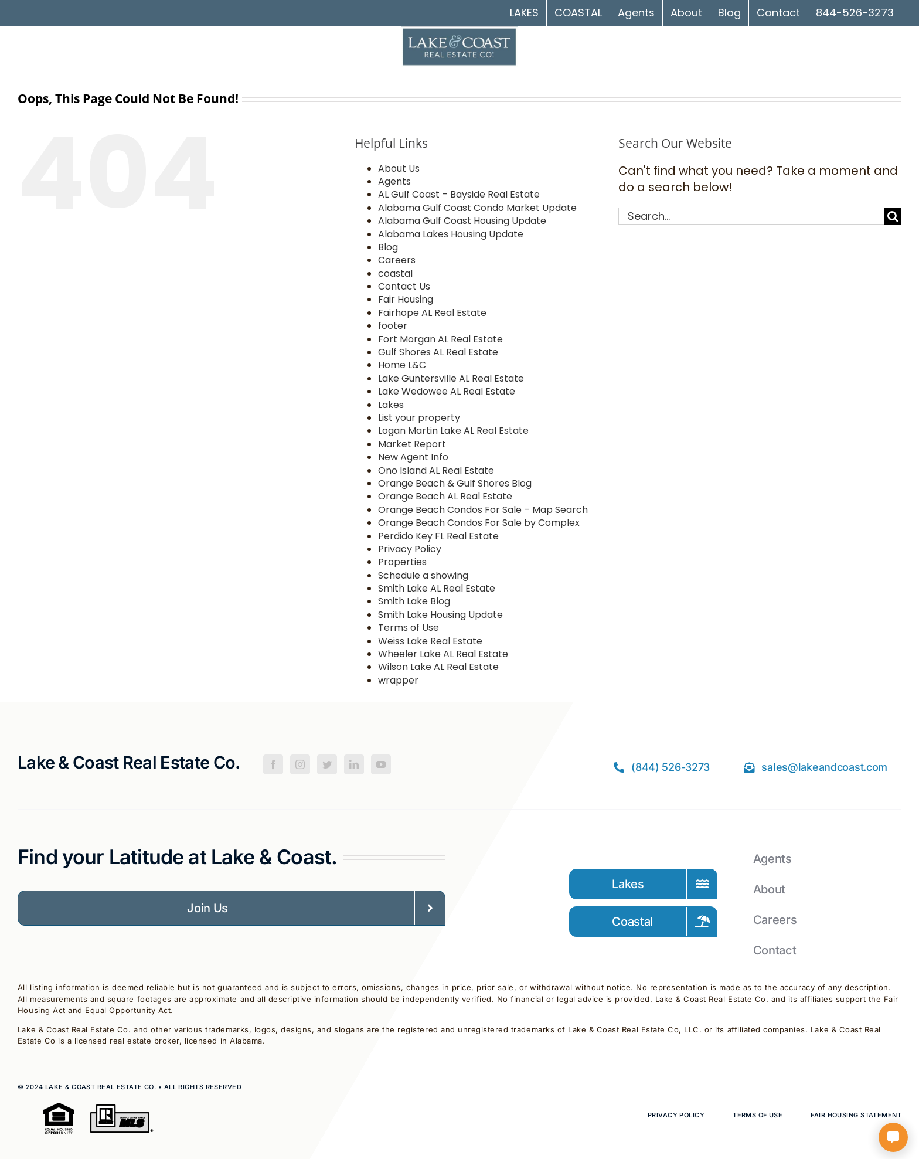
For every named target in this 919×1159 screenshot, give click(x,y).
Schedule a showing (423, 575)
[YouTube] (381, 764)
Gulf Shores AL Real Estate (438, 352)
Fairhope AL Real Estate (432, 313)
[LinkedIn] (354, 764)
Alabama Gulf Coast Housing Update (462, 220)
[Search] (892, 216)
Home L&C (402, 365)
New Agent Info (413, 457)
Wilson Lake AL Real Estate (438, 667)
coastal (395, 273)
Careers (397, 260)
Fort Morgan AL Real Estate (440, 339)
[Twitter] (327, 764)
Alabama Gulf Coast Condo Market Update (477, 208)
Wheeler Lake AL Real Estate (443, 654)
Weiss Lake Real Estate (430, 641)
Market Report (412, 444)
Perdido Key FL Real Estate (438, 536)
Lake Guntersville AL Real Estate (451, 378)
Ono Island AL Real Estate (436, 470)
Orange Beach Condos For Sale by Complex (479, 522)
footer (392, 325)
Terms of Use (408, 627)
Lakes (391, 405)
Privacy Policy (409, 549)
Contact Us (404, 286)
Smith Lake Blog (414, 601)
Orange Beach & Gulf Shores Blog (455, 483)
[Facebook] (273, 764)
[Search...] (751, 216)
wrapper (398, 680)
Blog (388, 247)
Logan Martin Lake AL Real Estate (453, 430)
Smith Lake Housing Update (440, 614)
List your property (419, 417)
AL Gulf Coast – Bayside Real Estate (459, 194)
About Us (399, 168)
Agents (394, 181)
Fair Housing (405, 299)
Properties (402, 562)
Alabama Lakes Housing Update (450, 234)
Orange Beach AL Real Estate (445, 496)
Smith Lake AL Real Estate (436, 588)
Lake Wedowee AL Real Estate (446, 391)
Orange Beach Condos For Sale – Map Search (483, 509)
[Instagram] (300, 764)
